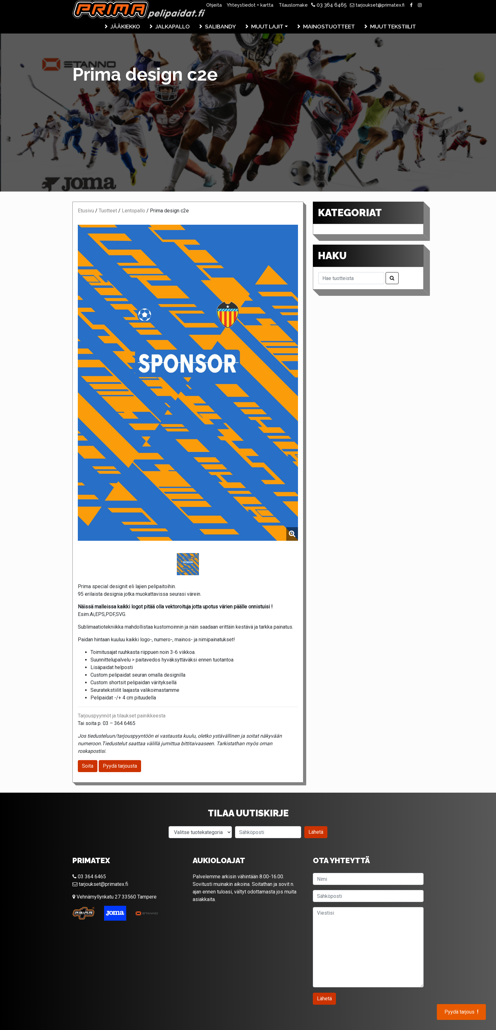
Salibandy (220, 26)
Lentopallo (133, 211)
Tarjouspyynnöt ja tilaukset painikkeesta (121, 716)
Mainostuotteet (329, 26)
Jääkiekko (125, 26)
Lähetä (315, 832)
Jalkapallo (172, 26)
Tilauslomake (293, 5)
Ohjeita (214, 5)
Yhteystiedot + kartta (250, 5)
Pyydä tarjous (461, 1012)
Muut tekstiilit (393, 26)
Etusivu (86, 211)
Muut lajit (267, 26)
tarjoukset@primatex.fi (377, 5)
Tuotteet (108, 211)
